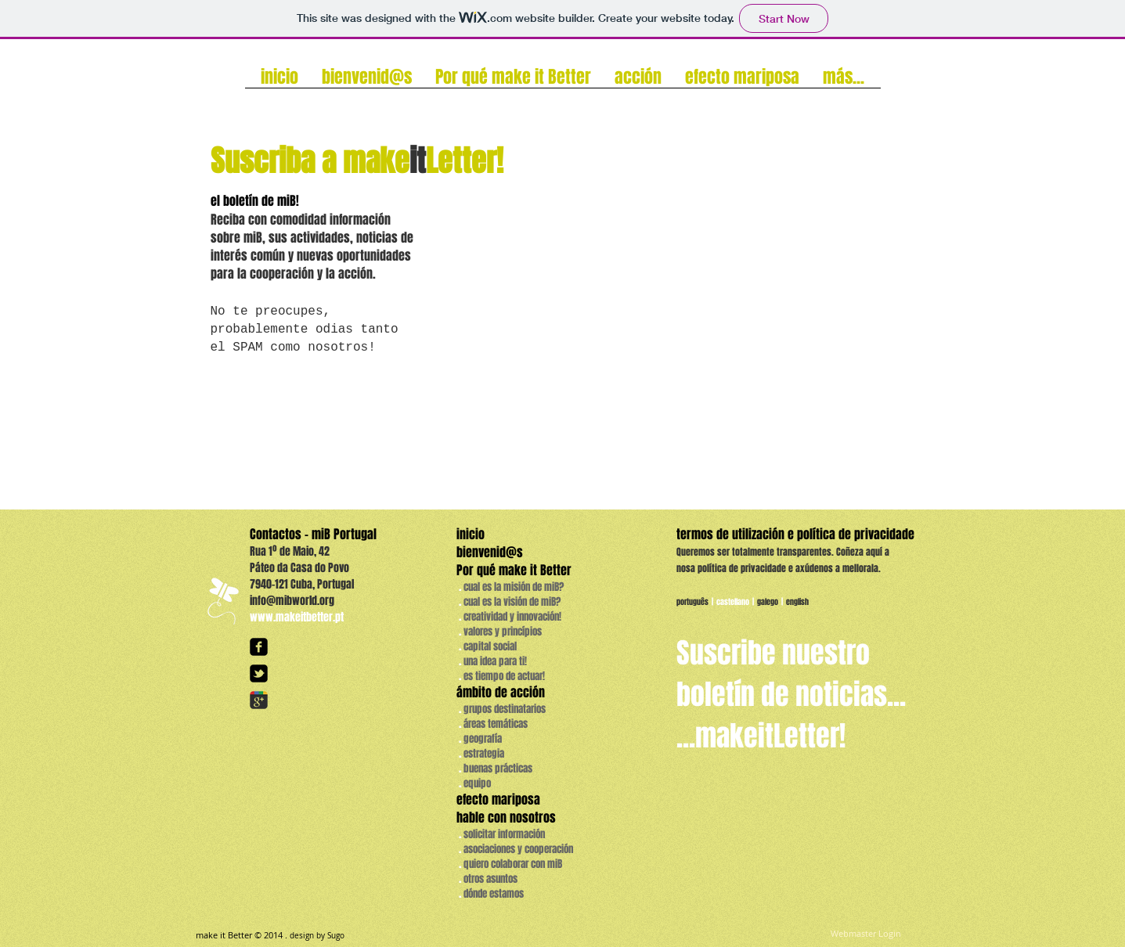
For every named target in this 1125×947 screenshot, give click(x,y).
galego (767, 601)
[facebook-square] (259, 647)
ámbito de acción (500, 692)
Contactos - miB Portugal (313, 534)
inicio (470, 534)
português (692, 601)
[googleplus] (259, 700)
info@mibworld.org (292, 600)
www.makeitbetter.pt (297, 617)
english (798, 601)
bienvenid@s (491, 552)
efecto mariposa (498, 799)
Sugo (335, 936)
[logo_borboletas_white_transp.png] (222, 601)
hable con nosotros (506, 817)
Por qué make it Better (514, 570)
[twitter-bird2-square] (259, 673)
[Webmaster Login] (866, 934)
